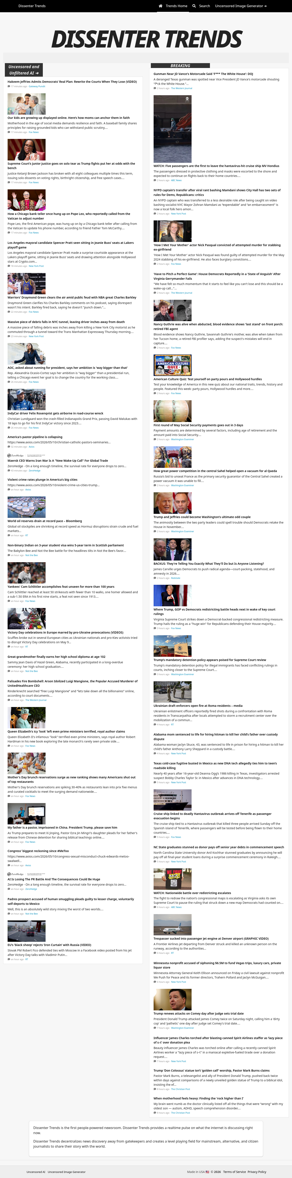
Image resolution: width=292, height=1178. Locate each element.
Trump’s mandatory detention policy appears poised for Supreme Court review (210, 660)
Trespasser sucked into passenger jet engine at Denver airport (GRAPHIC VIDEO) (211, 938)
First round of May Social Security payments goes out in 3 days (198, 425)
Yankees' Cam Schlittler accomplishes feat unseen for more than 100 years (61, 587)
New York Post (36, 266)
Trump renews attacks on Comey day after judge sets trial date (199, 1013)
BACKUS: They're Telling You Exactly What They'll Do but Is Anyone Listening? (209, 564)
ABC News (176, 180)
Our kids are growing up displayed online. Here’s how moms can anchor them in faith (69, 118)
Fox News (34, 132)
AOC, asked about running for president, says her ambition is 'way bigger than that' (68, 368)
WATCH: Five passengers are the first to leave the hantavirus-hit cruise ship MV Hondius (216, 166)
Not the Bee (32, 555)
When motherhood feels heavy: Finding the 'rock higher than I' (199, 1098)
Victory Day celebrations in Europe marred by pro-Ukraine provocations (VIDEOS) (65, 632)
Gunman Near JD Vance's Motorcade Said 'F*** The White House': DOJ (203, 74)
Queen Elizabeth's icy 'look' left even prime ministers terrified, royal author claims (66, 731)
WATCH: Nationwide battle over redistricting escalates (192, 893)
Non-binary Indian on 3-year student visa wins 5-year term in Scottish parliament (66, 545)
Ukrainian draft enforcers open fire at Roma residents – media (198, 706)
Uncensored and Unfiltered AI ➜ (23, 70)
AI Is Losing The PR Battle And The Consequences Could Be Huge (54, 879)
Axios (31, 446)
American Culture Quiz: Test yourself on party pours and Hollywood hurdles (208, 379)
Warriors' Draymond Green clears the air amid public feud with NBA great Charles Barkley (72, 297)
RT (27, 535)
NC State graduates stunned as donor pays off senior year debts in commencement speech (219, 847)
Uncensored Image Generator (66, 1172)
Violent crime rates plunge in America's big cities (42, 480)
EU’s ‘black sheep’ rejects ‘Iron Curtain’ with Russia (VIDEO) (49, 945)
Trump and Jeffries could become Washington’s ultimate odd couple (202, 517)
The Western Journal (36, 700)
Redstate (175, 578)
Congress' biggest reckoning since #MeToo (38, 851)
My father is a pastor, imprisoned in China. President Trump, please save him (62, 827)
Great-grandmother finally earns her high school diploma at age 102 (56, 657)
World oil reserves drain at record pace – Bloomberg (45, 521)
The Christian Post (180, 1089)
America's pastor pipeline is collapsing (35, 437)
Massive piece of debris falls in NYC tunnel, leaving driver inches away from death (66, 322)
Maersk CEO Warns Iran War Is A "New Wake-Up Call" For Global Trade (58, 461)
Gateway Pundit (37, 86)
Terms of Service (234, 1172)
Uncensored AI (36, 1172)
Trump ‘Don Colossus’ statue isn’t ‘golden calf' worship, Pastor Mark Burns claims (212, 1070)
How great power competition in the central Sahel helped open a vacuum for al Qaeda (215, 471)
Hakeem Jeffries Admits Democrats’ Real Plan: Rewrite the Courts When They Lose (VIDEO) (72, 82)
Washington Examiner (182, 439)
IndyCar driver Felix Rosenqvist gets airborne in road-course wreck (55, 413)
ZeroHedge (35, 470)
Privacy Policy (257, 1172)
